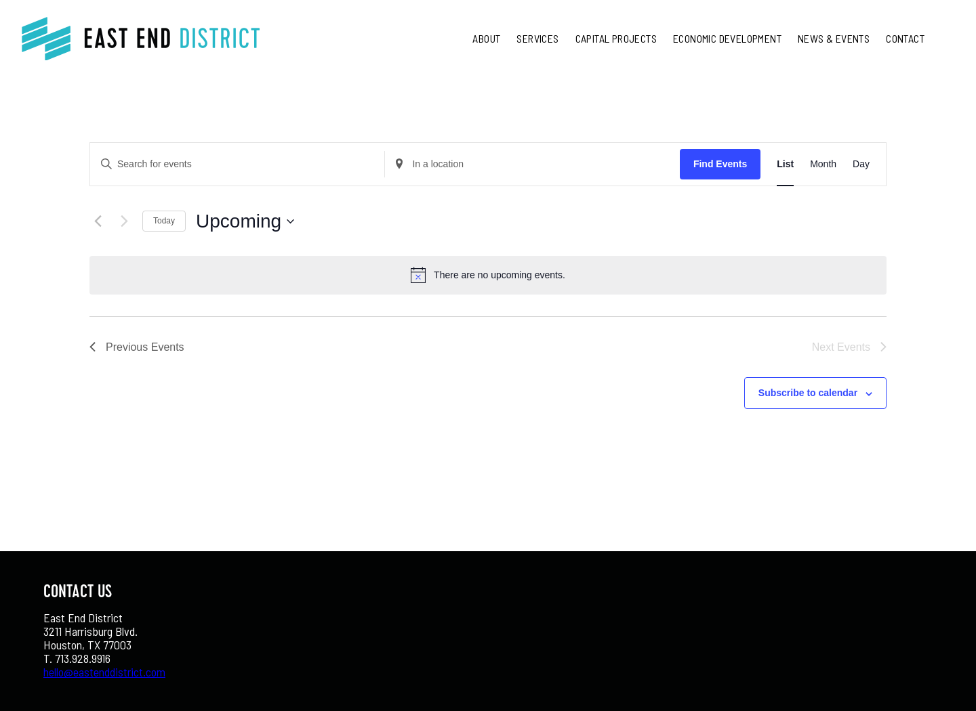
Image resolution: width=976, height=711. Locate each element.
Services (537, 38)
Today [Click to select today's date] (164, 220)
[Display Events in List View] (785, 164)
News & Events (834, 38)
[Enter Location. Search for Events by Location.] (532, 164)
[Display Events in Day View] (861, 164)
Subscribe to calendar (807, 392)
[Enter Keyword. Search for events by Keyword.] (237, 164)
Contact (905, 38)
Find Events (720, 163)
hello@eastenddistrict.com (104, 671)
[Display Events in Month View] (823, 164)
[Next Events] (124, 221)
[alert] (499, 275)
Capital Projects (616, 38)
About (486, 38)
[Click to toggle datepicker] (245, 221)
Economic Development (727, 38)
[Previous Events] (97, 221)
